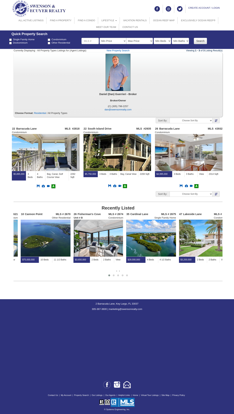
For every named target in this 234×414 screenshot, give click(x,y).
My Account (66, 395)
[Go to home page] (39, 8)
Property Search (81, 395)
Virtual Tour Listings (150, 395)
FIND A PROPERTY (60, 20)
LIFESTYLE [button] (109, 20)
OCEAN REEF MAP (164, 20)
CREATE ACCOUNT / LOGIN (204, 7)
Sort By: (162, 120)
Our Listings (97, 395)
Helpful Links (124, 395)
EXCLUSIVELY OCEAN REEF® (198, 20)
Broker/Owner (118, 100)
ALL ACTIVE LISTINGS (31, 20)
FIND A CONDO (86, 20)
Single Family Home (21, 39)
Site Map (165, 395)
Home (135, 395)
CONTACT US (130, 27)
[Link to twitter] (179, 9)
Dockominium (18, 42)
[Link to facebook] (157, 9)
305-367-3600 (99, 309)
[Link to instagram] (168, 9)
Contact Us (53, 395)
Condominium (57, 39)
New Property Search (118, 50)
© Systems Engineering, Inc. (117, 409)
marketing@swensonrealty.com (125, 309)
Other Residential (59, 42)
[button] (109, 275)
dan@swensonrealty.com (118, 109)
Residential (40, 113)
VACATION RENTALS (135, 20)
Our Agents (110, 395)
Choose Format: (24, 113)
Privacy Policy (178, 395)
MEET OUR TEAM (106, 27)
